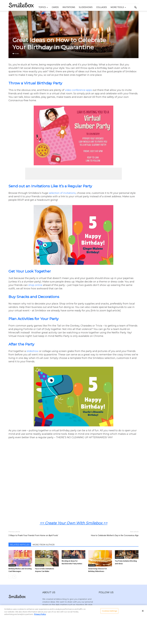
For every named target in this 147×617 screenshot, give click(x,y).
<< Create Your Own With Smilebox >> (73, 523)
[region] (73, 611)
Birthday (12, 565)
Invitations (68, 7)
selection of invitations (62, 193)
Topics (43, 7)
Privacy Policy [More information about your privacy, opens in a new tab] (40, 614)
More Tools (118, 7)
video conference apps (78, 90)
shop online (35, 285)
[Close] (143, 611)
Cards (55, 7)
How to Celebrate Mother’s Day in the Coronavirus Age (115, 535)
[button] (135, 7)
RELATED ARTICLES (19, 545)
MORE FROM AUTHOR (44, 545)
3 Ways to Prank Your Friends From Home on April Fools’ (33, 535)
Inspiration (39, 565)
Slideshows (85, 7)
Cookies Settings (109, 611)
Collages (101, 7)
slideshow (32, 351)
